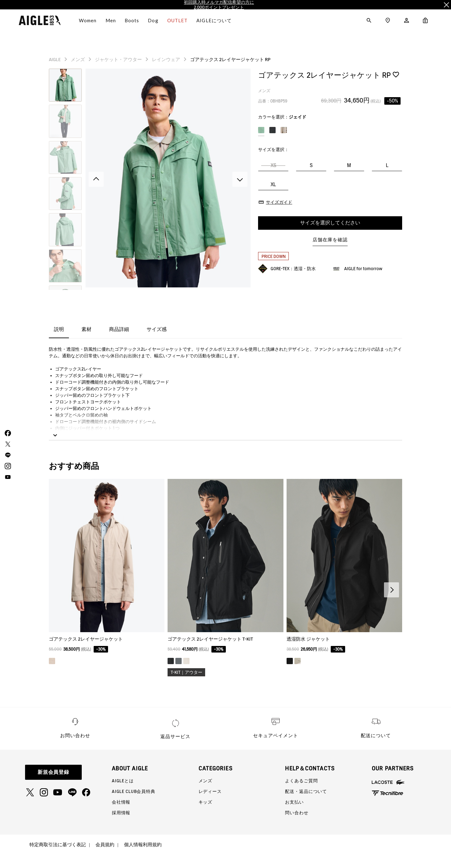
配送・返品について (306, 791)
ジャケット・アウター (118, 59)
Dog (153, 20)
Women (88, 20)
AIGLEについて (214, 20)
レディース (210, 791)
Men (111, 20)
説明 (59, 329)
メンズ (78, 59)
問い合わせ (296, 812)
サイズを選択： (273, 149)
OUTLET (177, 20)
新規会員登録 (54, 772)
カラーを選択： (282, 116)
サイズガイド (279, 202)
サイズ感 (157, 329)
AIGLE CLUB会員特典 (133, 791)
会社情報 (121, 802)
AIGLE (55, 59)
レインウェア (166, 59)
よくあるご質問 (301, 780)
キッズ (206, 802)
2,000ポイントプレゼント (219, 7)
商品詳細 (119, 329)
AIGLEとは (123, 780)
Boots (132, 20)
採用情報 (121, 812)
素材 (86, 329)
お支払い (294, 802)
